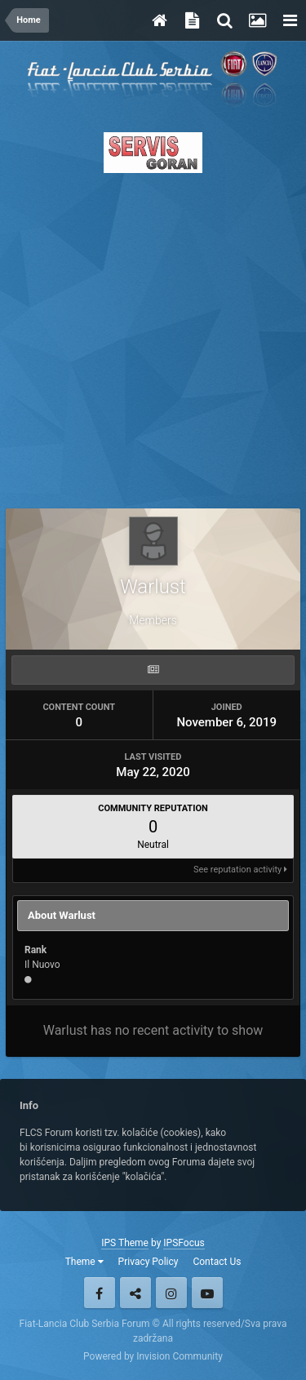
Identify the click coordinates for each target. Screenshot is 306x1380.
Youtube (207, 1292)
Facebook (99, 1292)
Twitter (135, 1292)
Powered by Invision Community (153, 1356)
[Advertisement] (153, 336)
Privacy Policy (148, 1261)
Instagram (171, 1292)
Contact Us (217, 1261)
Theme (84, 1261)
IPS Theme (125, 1243)
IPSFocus (183, 1243)
